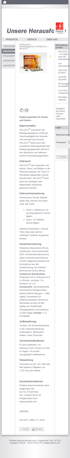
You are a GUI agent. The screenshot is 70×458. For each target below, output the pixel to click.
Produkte (12, 39)
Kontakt (7, 6)
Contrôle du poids (62, 78)
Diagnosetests (9, 61)
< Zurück (24, 429)
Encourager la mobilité (63, 84)
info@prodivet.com (51, 443)
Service (32, 39)
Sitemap (20, 6)
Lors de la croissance (63, 91)
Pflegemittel (9, 56)
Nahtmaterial (9, 65)
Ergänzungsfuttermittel (33, 47)
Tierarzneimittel (9, 46)
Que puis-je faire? (62, 71)
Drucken (38, 429)
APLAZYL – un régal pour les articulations (63, 55)
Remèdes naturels (62, 98)
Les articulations (63, 64)
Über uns (51, 39)
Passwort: (61, 142)
